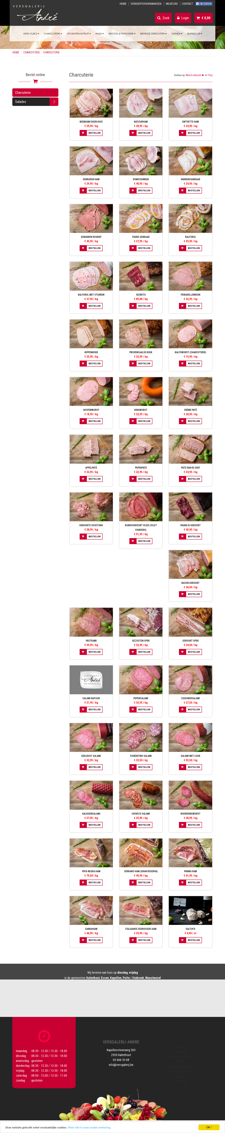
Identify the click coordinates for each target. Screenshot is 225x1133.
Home (123, 3)
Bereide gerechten (153, 33)
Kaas (100, 33)
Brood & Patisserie (122, 33)
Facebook (204, 3)
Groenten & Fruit (79, 33)
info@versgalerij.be (121, 1061)
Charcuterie (53, 33)
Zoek (163, 18)
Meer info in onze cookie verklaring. (89, 1128)
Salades (20, 102)
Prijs (210, 75)
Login (183, 18)
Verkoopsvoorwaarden (146, 3)
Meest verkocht (195, 75)
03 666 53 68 (121, 1056)
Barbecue (194, 33)
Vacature (172, 3)
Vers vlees (31, 33)
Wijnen (177, 33)
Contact (187, 3)
